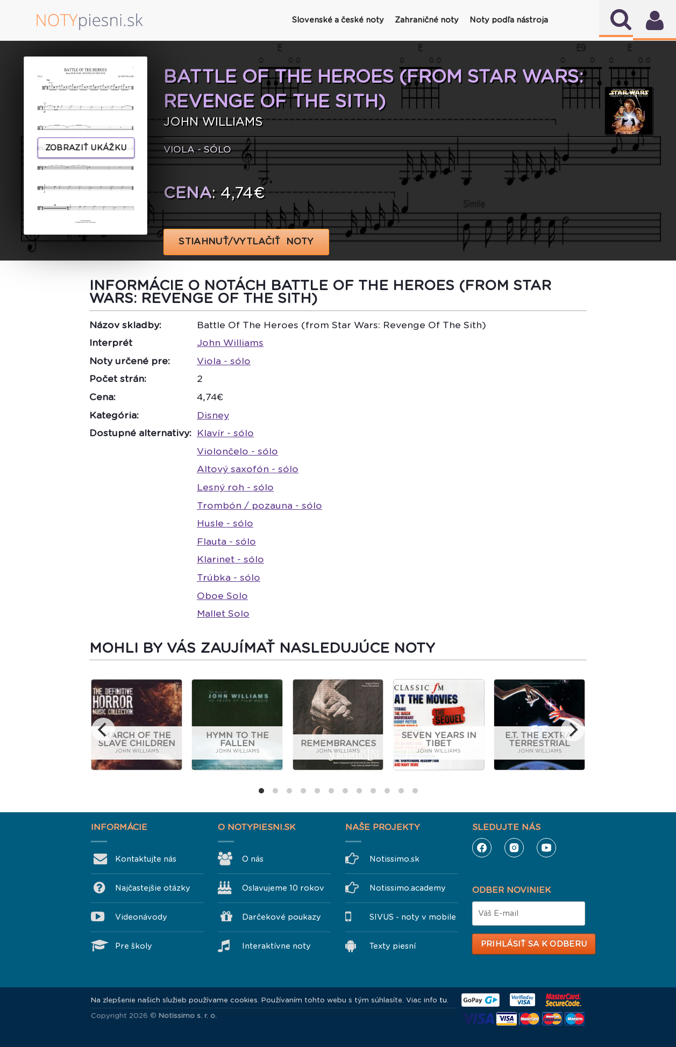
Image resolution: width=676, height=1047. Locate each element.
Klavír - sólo (225, 433)
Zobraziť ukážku (86, 147)
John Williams (230, 342)
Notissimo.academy (407, 888)
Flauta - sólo (226, 541)
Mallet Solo (223, 613)
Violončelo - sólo (237, 451)
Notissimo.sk (394, 859)
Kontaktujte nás (145, 859)
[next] (573, 729)
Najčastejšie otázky (152, 888)
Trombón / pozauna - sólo (259, 505)
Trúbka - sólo (228, 577)
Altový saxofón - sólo (247, 469)
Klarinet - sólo (230, 559)
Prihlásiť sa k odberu (534, 944)
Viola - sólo (224, 361)
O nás (253, 859)
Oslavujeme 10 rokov (283, 888)
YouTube (546, 847)
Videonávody (141, 917)
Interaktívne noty (276, 946)
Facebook (482, 847)
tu (443, 1000)
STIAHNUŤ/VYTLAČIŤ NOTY (246, 241)
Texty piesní (392, 946)
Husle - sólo (225, 523)
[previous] (103, 729)
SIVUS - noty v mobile (412, 917)
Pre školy (133, 946)
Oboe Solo (222, 595)
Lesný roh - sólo (235, 487)
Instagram (514, 847)
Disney (213, 415)
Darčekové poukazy (281, 917)
